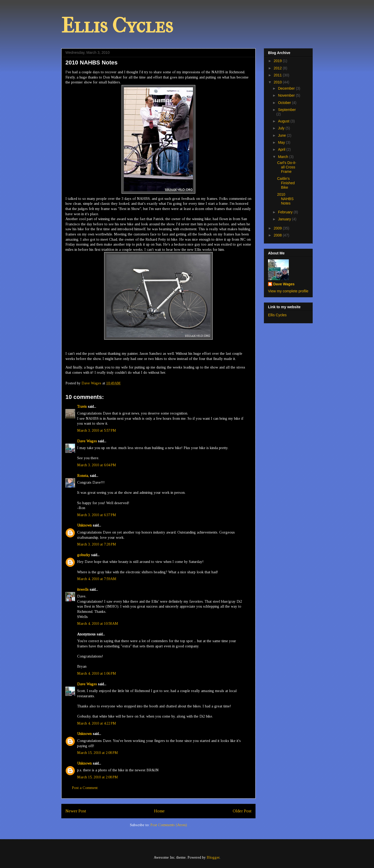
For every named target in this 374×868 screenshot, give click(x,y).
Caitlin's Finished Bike (286, 182)
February (285, 212)
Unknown (84, 525)
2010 (278, 82)
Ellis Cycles (117, 26)
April (282, 149)
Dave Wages (87, 441)
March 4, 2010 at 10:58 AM (97, 624)
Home (159, 810)
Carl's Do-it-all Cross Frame (286, 167)
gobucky (83, 555)
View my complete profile (288, 291)
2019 (278, 61)
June (282, 135)
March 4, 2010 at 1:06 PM (96, 673)
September (287, 110)
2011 (278, 75)
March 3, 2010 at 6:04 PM (96, 465)
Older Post (242, 810)
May (282, 142)
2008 (278, 235)
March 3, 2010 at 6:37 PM (96, 515)
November (287, 95)
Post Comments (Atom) (168, 825)
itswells (83, 589)
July (281, 128)
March (283, 157)
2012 (278, 68)
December (287, 88)
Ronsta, (83, 476)
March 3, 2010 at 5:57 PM (96, 430)
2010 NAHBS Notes (285, 198)
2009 (278, 228)
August (284, 121)
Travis (82, 407)
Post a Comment (85, 788)
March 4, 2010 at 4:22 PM (96, 723)
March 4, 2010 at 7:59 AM (96, 579)
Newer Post (75, 810)
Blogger (213, 857)
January (285, 219)
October (285, 103)
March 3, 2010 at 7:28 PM (96, 544)
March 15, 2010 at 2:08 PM (97, 753)
